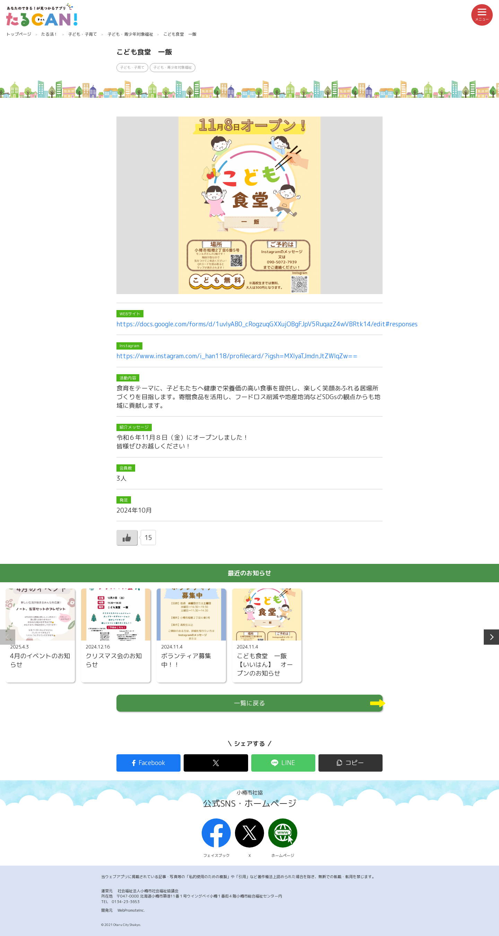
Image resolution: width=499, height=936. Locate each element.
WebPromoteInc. (131, 910)
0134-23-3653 (126, 901)
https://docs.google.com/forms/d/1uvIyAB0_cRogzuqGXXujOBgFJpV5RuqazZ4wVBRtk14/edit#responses (267, 324)
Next (491, 637)
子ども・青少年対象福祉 (130, 34)
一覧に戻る (249, 703)
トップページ (18, 34)
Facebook (152, 762)
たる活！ (49, 34)
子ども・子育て (82, 34)
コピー (354, 762)
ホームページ (282, 838)
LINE (288, 762)
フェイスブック (216, 838)
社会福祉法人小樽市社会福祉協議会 (147, 891)
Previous (7, 637)
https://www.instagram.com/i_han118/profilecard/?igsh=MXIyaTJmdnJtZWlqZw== (237, 356)
